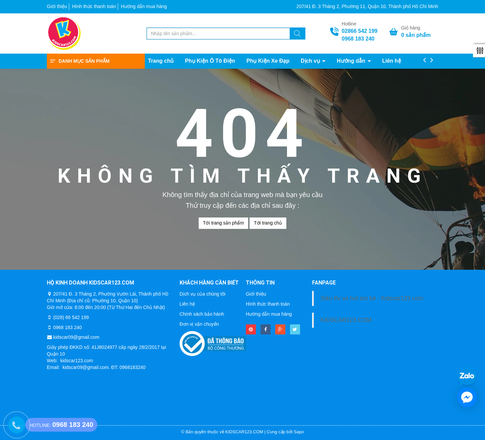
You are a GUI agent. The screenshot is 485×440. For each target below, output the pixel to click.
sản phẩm (415, 35)
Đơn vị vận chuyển (199, 324)
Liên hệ (391, 61)
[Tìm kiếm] (297, 34)
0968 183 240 (358, 39)
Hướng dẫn (352, 61)
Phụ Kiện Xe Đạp (268, 61)
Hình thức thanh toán (94, 6)
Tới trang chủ (268, 223)
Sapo (299, 431)
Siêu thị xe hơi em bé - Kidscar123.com (371, 298)
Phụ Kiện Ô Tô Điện (210, 61)
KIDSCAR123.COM (346, 320)
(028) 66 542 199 (71, 317)
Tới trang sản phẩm (223, 223)
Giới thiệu (57, 6)
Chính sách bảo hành (202, 314)
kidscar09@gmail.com (76, 337)
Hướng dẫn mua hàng (144, 6)
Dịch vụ (311, 61)
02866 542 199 (360, 31)
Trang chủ (161, 61)
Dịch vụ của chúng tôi (202, 294)
